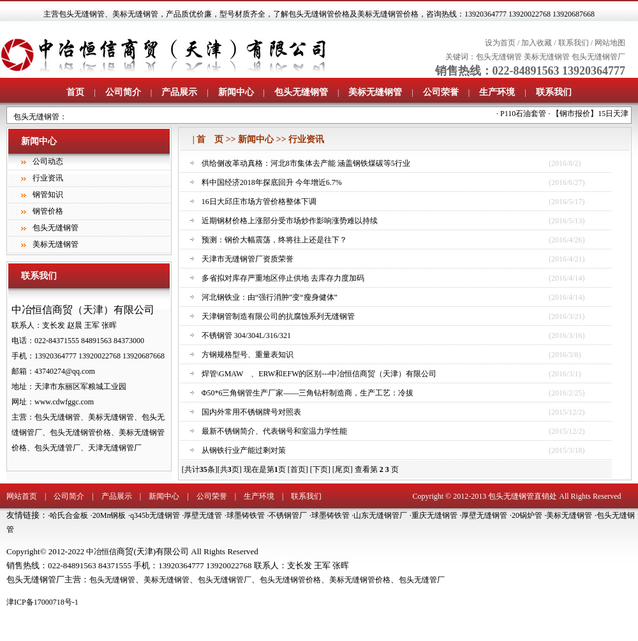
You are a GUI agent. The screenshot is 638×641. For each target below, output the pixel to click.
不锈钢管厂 (288, 515)
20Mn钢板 (109, 515)
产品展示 (179, 92)
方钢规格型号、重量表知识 (247, 354)
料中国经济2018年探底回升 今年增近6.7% (272, 182)
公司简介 (123, 92)
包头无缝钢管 (82, 14)
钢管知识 (48, 194)
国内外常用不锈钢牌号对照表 (251, 412)
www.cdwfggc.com (64, 401)
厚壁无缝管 (203, 515)
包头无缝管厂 (422, 579)
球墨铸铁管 (245, 515)
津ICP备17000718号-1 (42, 602)
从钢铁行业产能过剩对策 (244, 450)
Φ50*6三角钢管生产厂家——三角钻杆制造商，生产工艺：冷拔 (308, 392)
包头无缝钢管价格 (290, 579)
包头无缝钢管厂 (598, 56)
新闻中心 (236, 92)
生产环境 (497, 92)
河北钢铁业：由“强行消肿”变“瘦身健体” (270, 297)
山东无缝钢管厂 (380, 515)
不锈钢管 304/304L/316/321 (246, 335)
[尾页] (342, 469)
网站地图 (610, 42)
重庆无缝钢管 (434, 515)
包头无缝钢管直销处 (522, 496)
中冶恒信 (101, 551)
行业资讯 (48, 177)
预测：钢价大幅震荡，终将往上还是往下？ (274, 239)
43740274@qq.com (64, 371)
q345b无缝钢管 (155, 515)
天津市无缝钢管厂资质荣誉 (247, 258)
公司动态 (48, 161)
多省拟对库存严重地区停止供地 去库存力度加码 (283, 278)
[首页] (298, 469)
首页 (75, 92)
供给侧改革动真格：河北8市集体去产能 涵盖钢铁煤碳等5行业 (306, 163)
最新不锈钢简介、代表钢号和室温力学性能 (274, 431)
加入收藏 (536, 42)
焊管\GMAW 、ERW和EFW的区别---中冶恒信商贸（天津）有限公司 (319, 373)
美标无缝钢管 (135, 14)
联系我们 (573, 42)
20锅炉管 (527, 515)
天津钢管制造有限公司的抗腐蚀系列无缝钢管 (278, 316)
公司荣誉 (441, 92)
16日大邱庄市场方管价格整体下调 (259, 201)
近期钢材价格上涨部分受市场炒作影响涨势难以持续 (290, 220)
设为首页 (500, 42)
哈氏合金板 (69, 515)
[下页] (320, 469)
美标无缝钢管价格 (359, 579)
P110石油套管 (529, 113)
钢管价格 (48, 211)
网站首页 (21, 496)
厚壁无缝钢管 (484, 515)
